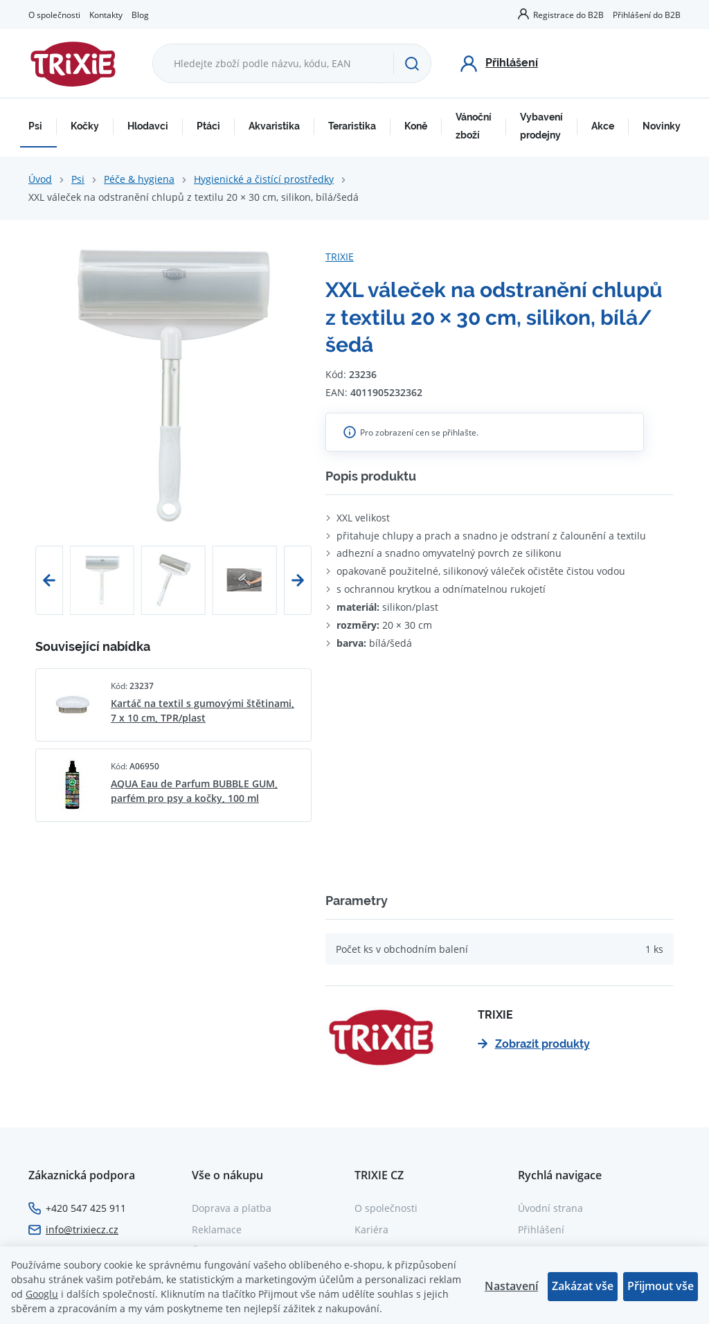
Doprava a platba (231, 1208)
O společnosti (54, 14)
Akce (602, 126)
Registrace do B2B (568, 14)
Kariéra (371, 1229)
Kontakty (106, 14)
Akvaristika (274, 126)
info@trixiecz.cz (82, 1229)
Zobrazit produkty (534, 1043)
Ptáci (208, 126)
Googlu (42, 1293)
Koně (415, 126)
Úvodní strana (550, 1208)
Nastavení (511, 1286)
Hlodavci (147, 126)
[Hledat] (412, 64)
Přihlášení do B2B (647, 14)
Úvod (40, 179)
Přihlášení (541, 1229)
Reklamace (217, 1229)
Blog (140, 14)
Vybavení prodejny (541, 126)
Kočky (85, 126)
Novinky (662, 126)
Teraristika (352, 126)
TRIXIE (339, 256)
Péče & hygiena (139, 179)
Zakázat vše (582, 1286)
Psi (35, 126)
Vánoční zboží (474, 126)
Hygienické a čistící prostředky (264, 179)
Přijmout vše (660, 1286)
